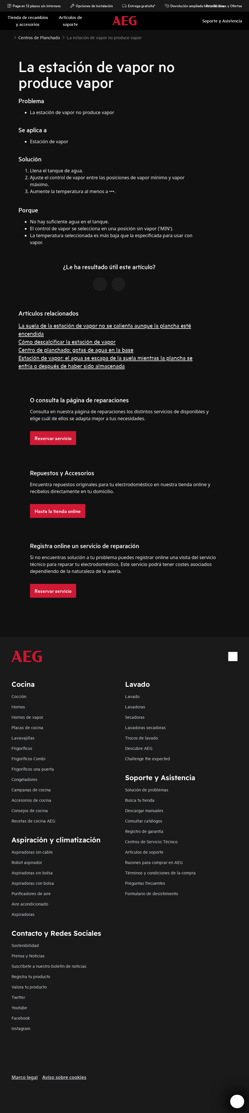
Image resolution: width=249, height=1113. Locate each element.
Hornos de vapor (27, 717)
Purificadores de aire (31, 893)
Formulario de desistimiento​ (151, 893)
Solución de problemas (146, 789)
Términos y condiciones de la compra (160, 872)
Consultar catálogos (143, 820)
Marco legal (25, 1077)
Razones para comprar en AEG (154, 862)
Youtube (19, 1007)
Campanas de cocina (31, 789)
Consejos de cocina (30, 810)
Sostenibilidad (25, 945)
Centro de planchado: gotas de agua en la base (75, 349)
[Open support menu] (237, 1101)
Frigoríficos (22, 748)
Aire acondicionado (30, 903)
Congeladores (24, 779)
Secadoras (135, 717)
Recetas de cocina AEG (33, 820)
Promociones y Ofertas (221, 5)
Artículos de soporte (144, 851)
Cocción (19, 696)
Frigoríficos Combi (29, 758)
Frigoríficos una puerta (33, 768)
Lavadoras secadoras (145, 727)
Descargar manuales (144, 810)
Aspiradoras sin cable (32, 851)
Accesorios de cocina (31, 800)
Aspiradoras (23, 914)
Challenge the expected (147, 758)
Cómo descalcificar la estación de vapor (67, 341)
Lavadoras (135, 706)
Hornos (18, 706)
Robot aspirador (27, 862)
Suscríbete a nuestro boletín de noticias (49, 966)
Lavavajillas (23, 737)
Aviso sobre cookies (64, 1077)
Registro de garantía (144, 831)
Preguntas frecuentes (145, 883)
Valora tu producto (29, 986)
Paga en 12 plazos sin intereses (34, 5)
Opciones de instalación (91, 5)
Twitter (18, 997)
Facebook (21, 1017)
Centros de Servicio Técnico (151, 841)
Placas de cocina (27, 727)
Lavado (132, 696)
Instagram (21, 1028)
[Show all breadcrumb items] (9, 37)
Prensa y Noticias (28, 955)
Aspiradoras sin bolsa (32, 872)
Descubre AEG (138, 748)
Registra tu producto (31, 976)
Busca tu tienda (139, 800)
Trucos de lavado (141, 737)
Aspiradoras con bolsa (33, 883)
